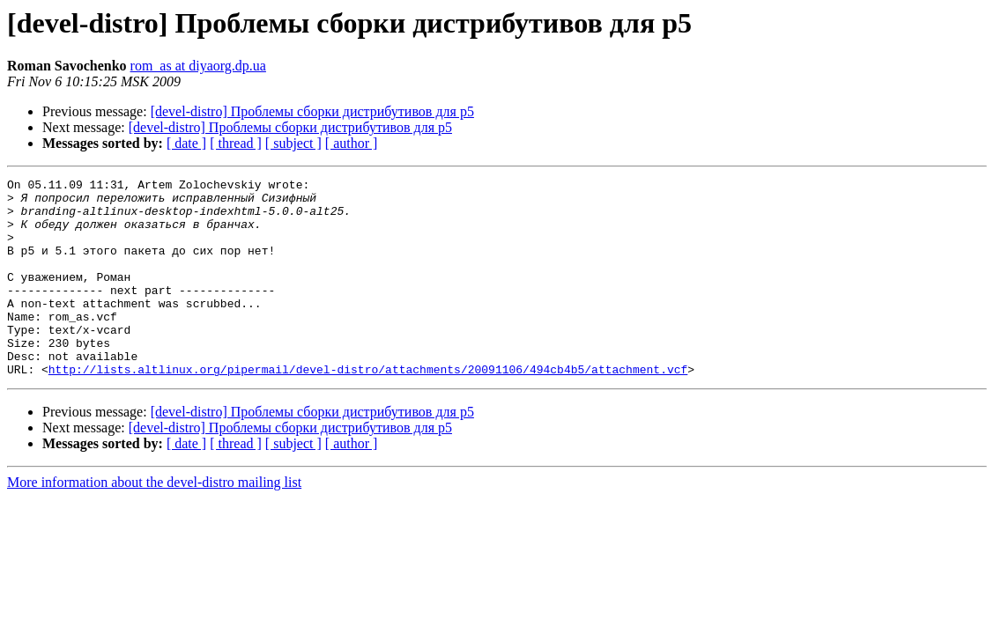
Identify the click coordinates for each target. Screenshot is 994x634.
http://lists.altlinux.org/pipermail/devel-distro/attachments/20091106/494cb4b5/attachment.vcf (367, 409)
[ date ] (186, 143)
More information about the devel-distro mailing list (154, 521)
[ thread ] (236, 143)
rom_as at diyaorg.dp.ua (198, 65)
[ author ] (351, 143)
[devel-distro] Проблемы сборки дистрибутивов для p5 (312, 111)
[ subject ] (293, 143)
